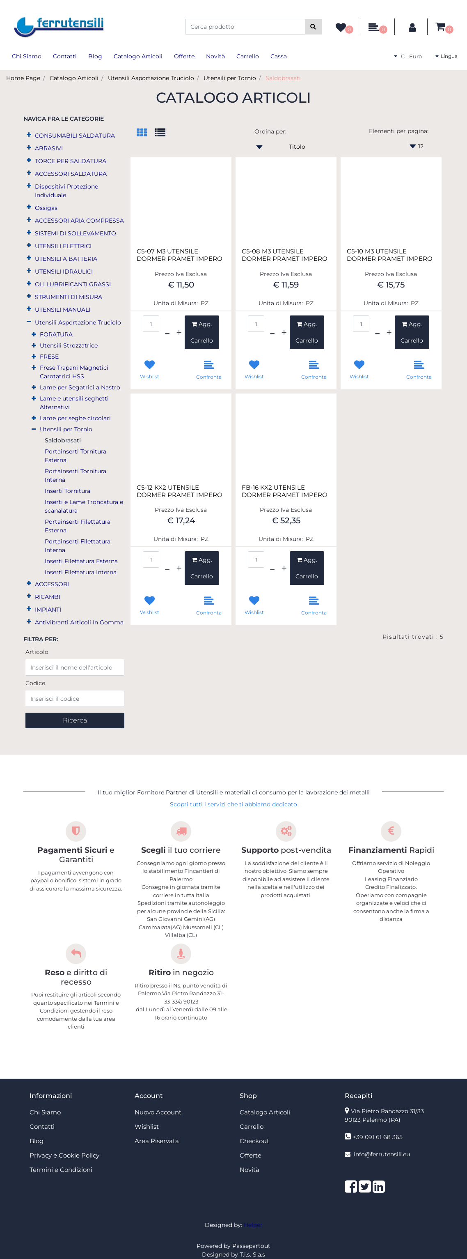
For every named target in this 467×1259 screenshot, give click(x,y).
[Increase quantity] (179, 332)
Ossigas (46, 208)
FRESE (49, 356)
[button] (313, 27)
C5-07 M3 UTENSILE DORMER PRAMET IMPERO (179, 255)
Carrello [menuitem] (247, 56)
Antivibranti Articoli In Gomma (79, 622)
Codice (35, 683)
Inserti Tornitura (67, 491)
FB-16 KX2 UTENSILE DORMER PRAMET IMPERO (284, 491)
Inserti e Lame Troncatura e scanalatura (84, 506)
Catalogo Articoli (74, 78)
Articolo (36, 652)
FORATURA (56, 334)
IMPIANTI (48, 609)
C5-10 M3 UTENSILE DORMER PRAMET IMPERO (390, 255)
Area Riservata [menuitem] (157, 1141)
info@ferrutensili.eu (382, 1154)
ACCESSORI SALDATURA (71, 173)
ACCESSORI (52, 584)
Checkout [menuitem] (254, 1141)
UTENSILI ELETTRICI (63, 246)
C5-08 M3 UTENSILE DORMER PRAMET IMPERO (284, 255)
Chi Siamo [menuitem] (26, 56)
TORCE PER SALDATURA (70, 161)
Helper (253, 1225)
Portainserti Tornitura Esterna (75, 456)
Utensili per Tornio (230, 78)
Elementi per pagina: (398, 131)
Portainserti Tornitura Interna (75, 475)
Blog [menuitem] (95, 56)
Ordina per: (270, 131)
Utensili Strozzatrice (69, 345)
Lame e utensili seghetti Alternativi (74, 403)
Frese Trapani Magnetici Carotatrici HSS (74, 372)
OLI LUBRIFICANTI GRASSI (73, 284)
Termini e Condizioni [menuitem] (61, 1170)
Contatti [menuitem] (65, 56)
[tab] (146, 133)
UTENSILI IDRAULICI (64, 271)
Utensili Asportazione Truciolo (151, 78)
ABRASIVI (49, 148)
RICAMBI (47, 597)
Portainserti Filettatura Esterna (77, 526)
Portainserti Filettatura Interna (77, 546)
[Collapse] (29, 321)
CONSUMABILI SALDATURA (75, 135)
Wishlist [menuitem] (147, 1126)
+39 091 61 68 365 (378, 1137)
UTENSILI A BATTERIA (66, 258)
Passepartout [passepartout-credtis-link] (251, 1246)
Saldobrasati (283, 78)
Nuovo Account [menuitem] (158, 1112)
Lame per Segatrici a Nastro (80, 387)
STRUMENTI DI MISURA (68, 297)
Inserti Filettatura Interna (81, 572)
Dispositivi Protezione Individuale (66, 191)
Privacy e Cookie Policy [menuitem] (64, 1155)
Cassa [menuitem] (278, 56)
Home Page (23, 78)
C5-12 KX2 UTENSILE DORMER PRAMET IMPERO (179, 491)
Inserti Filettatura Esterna (81, 561)
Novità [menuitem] (215, 56)
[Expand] (29, 134)
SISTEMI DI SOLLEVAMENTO (75, 233)
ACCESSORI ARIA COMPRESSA (79, 220)
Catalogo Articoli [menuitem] (138, 56)
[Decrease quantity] (167, 332)
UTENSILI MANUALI (62, 309)
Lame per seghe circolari (75, 418)
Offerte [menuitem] (184, 56)
